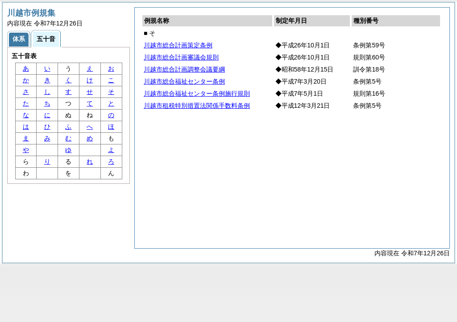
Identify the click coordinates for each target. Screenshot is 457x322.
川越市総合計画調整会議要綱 (184, 69)
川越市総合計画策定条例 (178, 45)
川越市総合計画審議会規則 (181, 57)
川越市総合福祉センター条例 (184, 81)
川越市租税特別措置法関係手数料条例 (197, 105)
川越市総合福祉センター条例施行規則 (197, 93)
